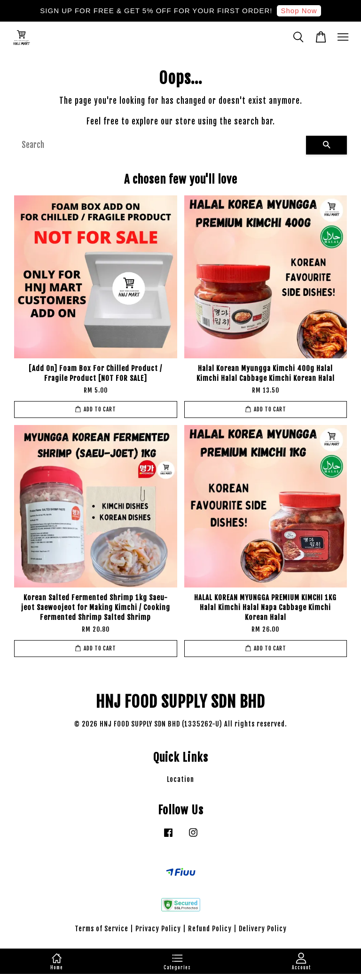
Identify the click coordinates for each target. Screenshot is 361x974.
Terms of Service (101, 928)
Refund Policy (210, 928)
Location (180, 779)
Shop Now (299, 11)
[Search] (160, 145)
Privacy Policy (158, 928)
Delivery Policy (263, 928)
